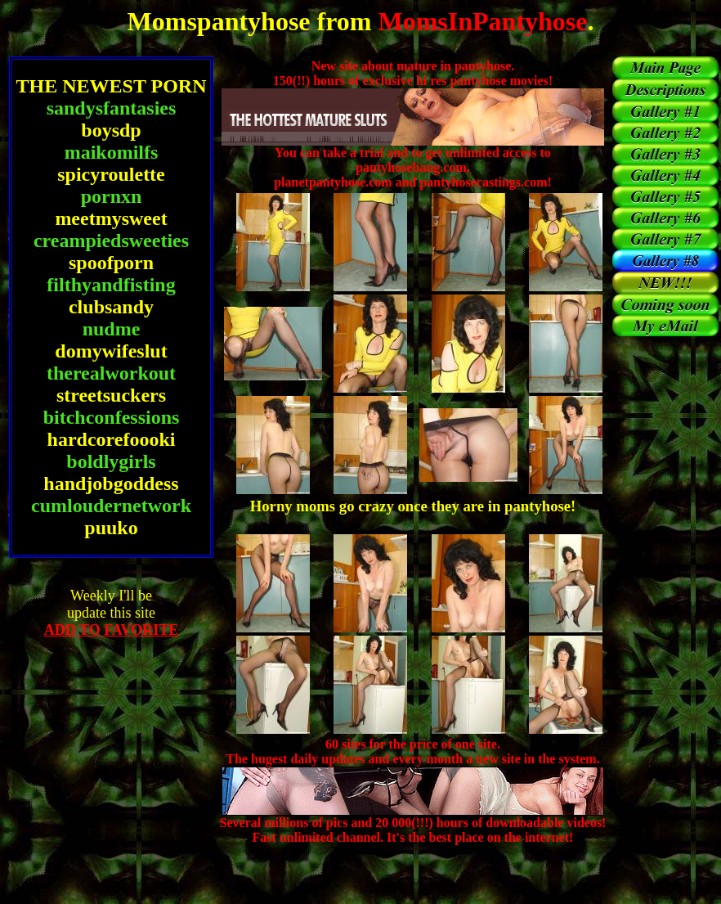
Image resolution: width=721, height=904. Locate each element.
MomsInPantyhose (479, 21)
